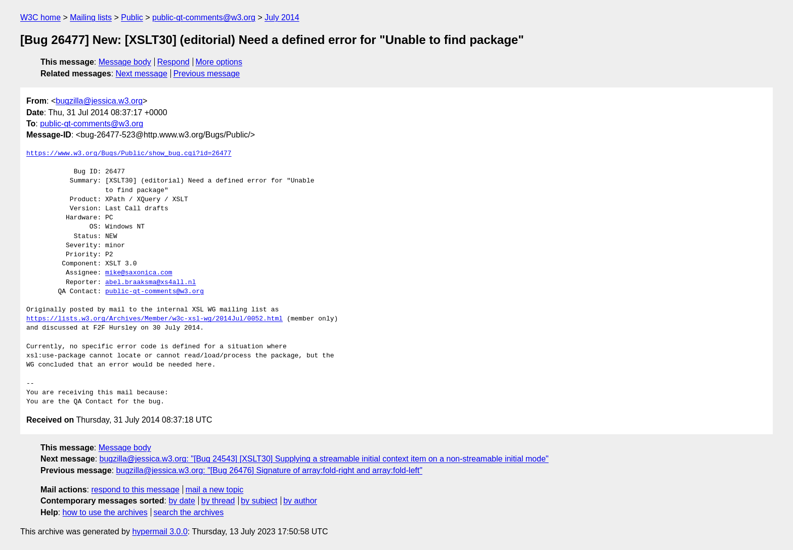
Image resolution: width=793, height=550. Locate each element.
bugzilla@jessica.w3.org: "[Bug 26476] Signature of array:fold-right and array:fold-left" (269, 470)
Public (132, 17)
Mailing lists (91, 17)
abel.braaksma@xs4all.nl (150, 282)
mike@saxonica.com (138, 273)
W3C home (40, 17)
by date (181, 500)
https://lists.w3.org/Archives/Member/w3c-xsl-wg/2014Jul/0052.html (154, 319)
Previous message (206, 73)
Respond (173, 62)
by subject (259, 500)
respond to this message (135, 489)
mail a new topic (215, 489)
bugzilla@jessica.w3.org (99, 101)
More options (219, 62)
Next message (141, 73)
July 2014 (282, 17)
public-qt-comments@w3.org (203, 17)
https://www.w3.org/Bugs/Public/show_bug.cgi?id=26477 (129, 153)
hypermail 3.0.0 (159, 531)
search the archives (189, 512)
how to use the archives (105, 512)
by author (300, 500)
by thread (218, 500)
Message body (125, 62)
